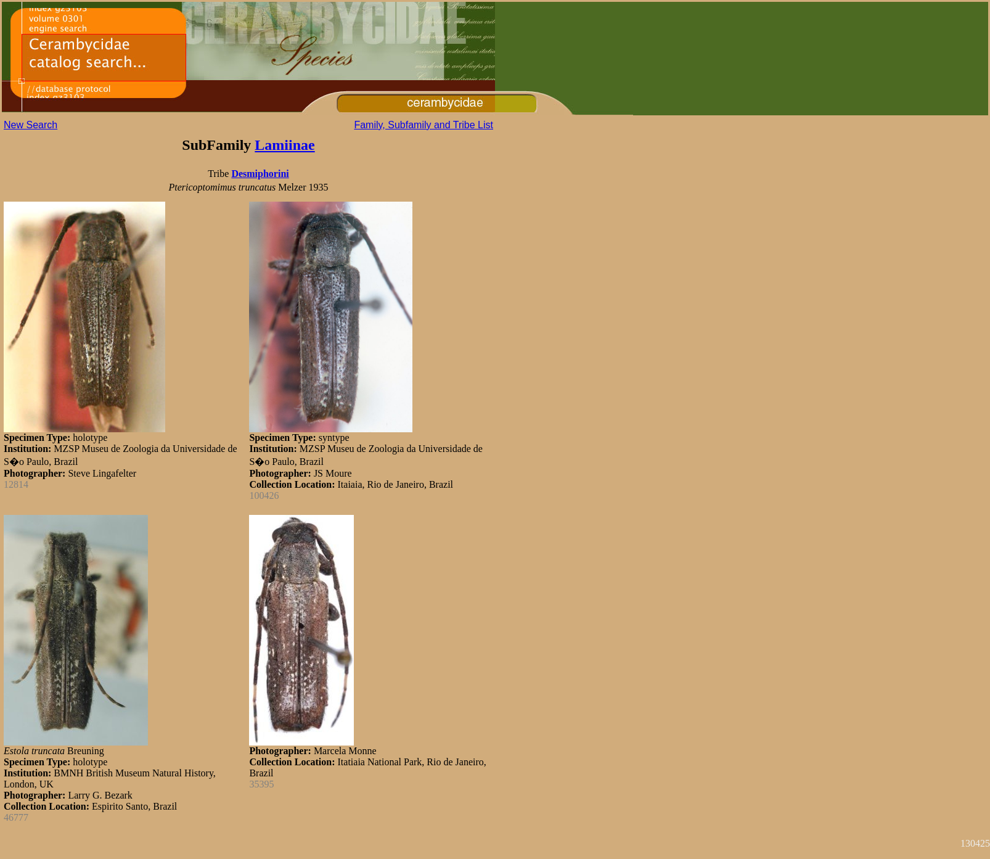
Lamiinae (284, 145)
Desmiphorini (259, 173)
